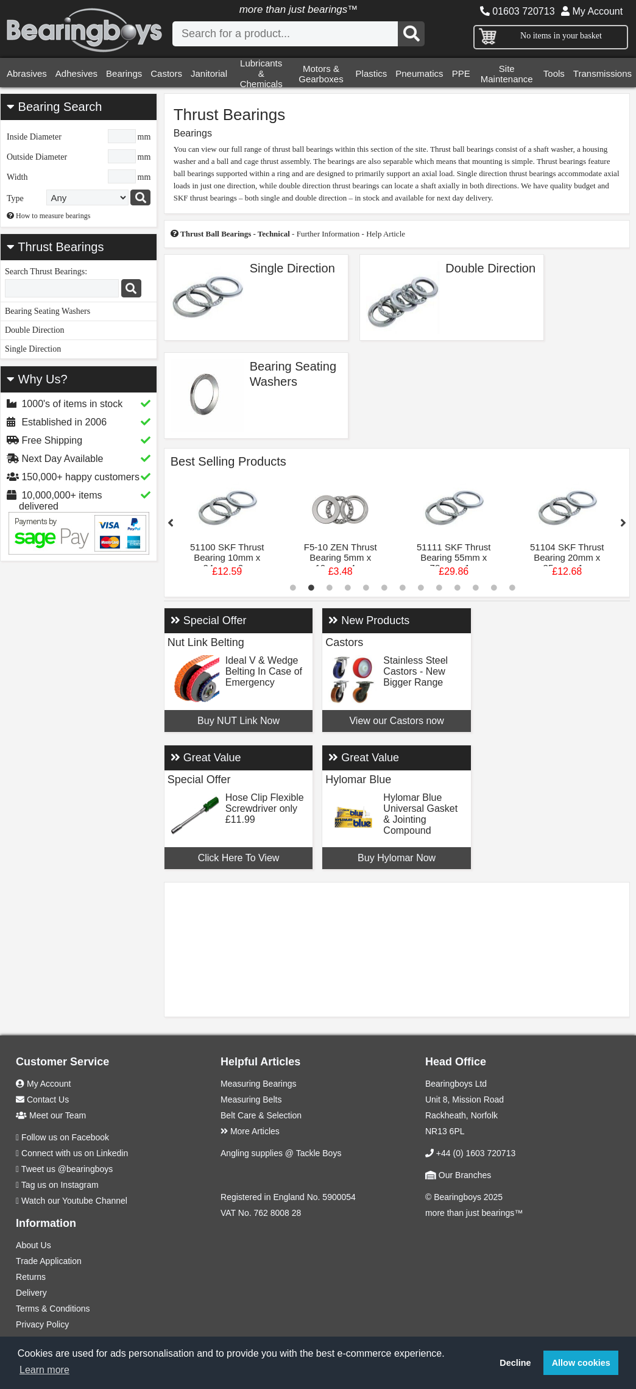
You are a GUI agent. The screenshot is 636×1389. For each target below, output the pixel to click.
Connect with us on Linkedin (74, 1153)
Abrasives (27, 73)
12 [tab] (494, 587)
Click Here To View (239, 858)
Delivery (31, 1293)
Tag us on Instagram (60, 1185)
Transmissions (602, 73)
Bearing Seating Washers (47, 311)
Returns (31, 1277)
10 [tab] (457, 587)
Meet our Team (51, 1115)
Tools (554, 73)
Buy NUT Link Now (238, 721)
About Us (33, 1245)
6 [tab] (384, 587)
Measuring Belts (251, 1099)
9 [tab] (439, 587)
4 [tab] (348, 587)
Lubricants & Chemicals (261, 73)
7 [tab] (403, 587)
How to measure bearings (48, 215)
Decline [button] (515, 1363)
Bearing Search (54, 106)
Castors (166, 73)
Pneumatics (419, 73)
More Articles (250, 1131)
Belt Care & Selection (261, 1115)
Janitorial (209, 73)
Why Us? (37, 379)
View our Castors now (396, 721)
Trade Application (49, 1261)
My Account (592, 11)
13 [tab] (512, 587)
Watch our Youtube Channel (74, 1201)
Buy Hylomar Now (397, 858)
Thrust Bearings (61, 247)
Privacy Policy (42, 1324)
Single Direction (33, 348)
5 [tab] (366, 587)
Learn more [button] (44, 1370)
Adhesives (76, 73)
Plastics (371, 73)
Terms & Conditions (53, 1308)
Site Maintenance (507, 73)
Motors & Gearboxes (321, 73)
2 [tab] (311, 587)
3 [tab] (329, 587)
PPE (461, 73)
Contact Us (42, 1099)
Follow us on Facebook (65, 1137)
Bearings (124, 73)
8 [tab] (421, 587)
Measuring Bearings (259, 1084)
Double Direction (35, 330)
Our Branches (458, 1175)
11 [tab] (476, 587)
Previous (170, 523)
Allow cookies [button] (581, 1363)
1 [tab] (293, 587)
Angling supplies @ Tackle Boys (281, 1153)
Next (623, 523)
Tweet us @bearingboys (67, 1169)
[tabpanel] (227, 530)
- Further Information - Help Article (288, 233)
